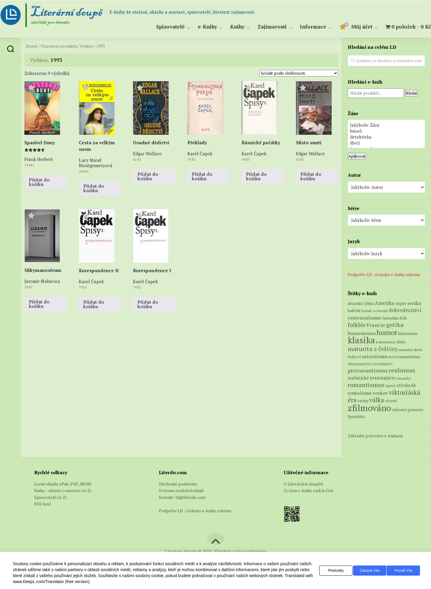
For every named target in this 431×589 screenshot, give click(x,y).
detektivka (386, 137)
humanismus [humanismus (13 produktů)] (362, 333)
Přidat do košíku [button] (39, 182)
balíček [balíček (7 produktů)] (354, 310)
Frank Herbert (38, 159)
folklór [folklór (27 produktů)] (357, 325)
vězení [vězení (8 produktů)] (391, 400)
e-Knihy (195, 27)
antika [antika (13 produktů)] (414, 303)
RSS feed (42, 504)
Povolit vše (401, 570)
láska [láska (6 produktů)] (400, 341)
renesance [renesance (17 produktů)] (382, 377)
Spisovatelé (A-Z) (50, 497)
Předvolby (326, 570)
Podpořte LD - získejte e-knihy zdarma (384, 274)
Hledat (411, 93)
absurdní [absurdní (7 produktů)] (355, 303)
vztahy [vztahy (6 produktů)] (363, 400)
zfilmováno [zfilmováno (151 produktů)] (369, 407)
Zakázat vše (364, 570)
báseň (386, 131)
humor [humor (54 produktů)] (387, 332)
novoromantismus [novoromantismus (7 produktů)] (404, 356)
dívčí (386, 143)
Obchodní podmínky (178, 484)
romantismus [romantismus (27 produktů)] (366, 385)
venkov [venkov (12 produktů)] (380, 393)
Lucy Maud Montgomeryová (95, 162)
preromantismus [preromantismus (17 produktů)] (368, 370)
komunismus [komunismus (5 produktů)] (386, 342)
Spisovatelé (158, 27)
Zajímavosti (260, 27)
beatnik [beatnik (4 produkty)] (366, 311)
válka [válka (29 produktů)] (376, 400)
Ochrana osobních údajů (181, 490)
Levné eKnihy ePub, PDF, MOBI (62, 484)
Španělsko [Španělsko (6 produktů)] (356, 416)
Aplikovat (357, 156)
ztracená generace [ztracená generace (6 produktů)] (407, 409)
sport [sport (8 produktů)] (390, 385)
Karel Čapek (199, 153)
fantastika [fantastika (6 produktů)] (390, 318)
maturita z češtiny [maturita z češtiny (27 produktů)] (373, 349)
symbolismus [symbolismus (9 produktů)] (360, 393)
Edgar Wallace (147, 153)
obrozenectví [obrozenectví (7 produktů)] (359, 363)
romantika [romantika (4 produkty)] (403, 378)
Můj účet (350, 27)
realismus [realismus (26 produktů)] (402, 370)
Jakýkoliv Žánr (386, 125)
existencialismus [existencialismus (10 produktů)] (364, 318)
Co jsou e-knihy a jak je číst (308, 490)
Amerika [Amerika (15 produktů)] (384, 303)
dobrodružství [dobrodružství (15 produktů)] (405, 310)
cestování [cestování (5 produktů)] (380, 310)
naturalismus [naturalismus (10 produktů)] (375, 356)
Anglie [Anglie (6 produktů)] (400, 303)
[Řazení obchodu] (298, 73)
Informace (301, 27)
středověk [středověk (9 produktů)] (406, 385)
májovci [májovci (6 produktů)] (354, 356)
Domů (31, 46)
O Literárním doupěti (303, 484)
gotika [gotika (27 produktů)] (395, 325)
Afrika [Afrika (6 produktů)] (369, 303)
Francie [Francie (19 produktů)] (375, 324)
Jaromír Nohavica (42, 281)
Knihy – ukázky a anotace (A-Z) (62, 490)
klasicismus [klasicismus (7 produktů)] (408, 333)
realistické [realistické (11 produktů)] (358, 378)
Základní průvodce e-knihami (375, 435)
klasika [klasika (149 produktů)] (361, 340)
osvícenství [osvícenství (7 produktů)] (382, 363)
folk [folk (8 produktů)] (403, 318)
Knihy (225, 27)
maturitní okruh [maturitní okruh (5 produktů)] (410, 349)
